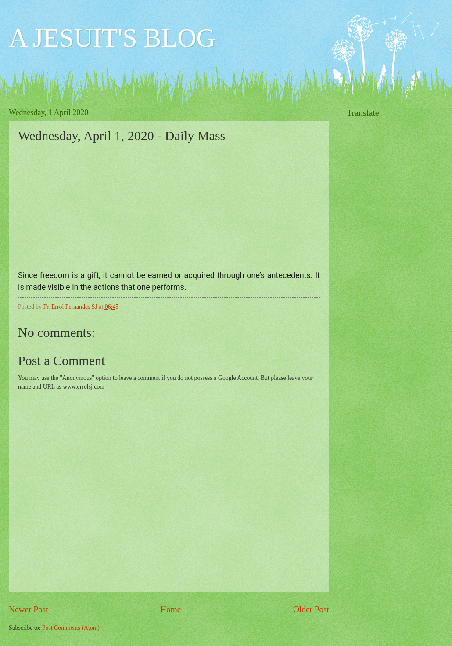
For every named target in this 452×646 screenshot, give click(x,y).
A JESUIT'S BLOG (112, 37)
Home (170, 609)
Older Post (311, 609)
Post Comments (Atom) (71, 627)
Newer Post (28, 609)
